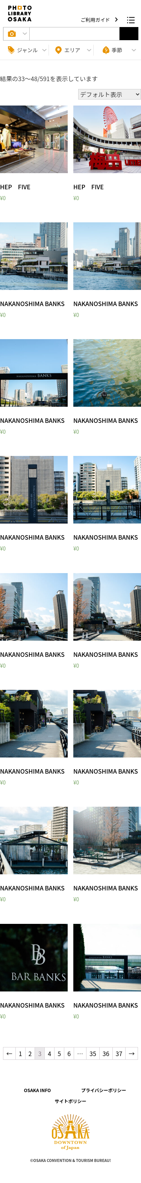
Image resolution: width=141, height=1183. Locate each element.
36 (106, 1053)
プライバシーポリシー (103, 1090)
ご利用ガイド (96, 19)
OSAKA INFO (37, 1090)
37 (119, 1053)
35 (92, 1053)
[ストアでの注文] (109, 94)
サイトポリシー (70, 1101)
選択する (129, 33)
